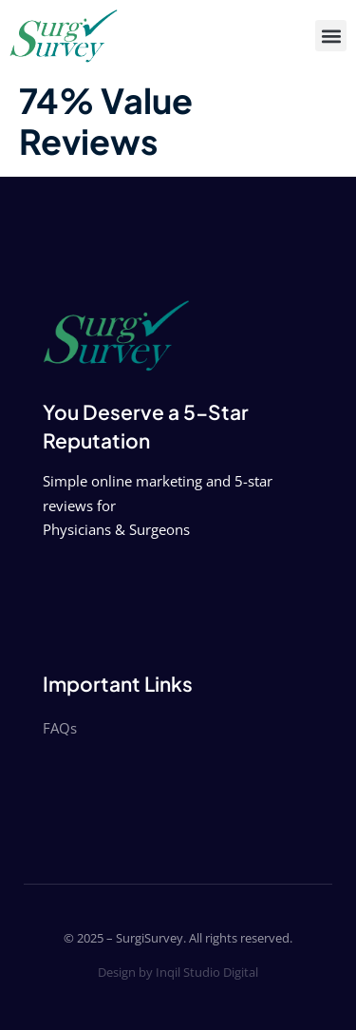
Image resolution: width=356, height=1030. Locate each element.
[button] (331, 35)
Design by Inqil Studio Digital (178, 972)
